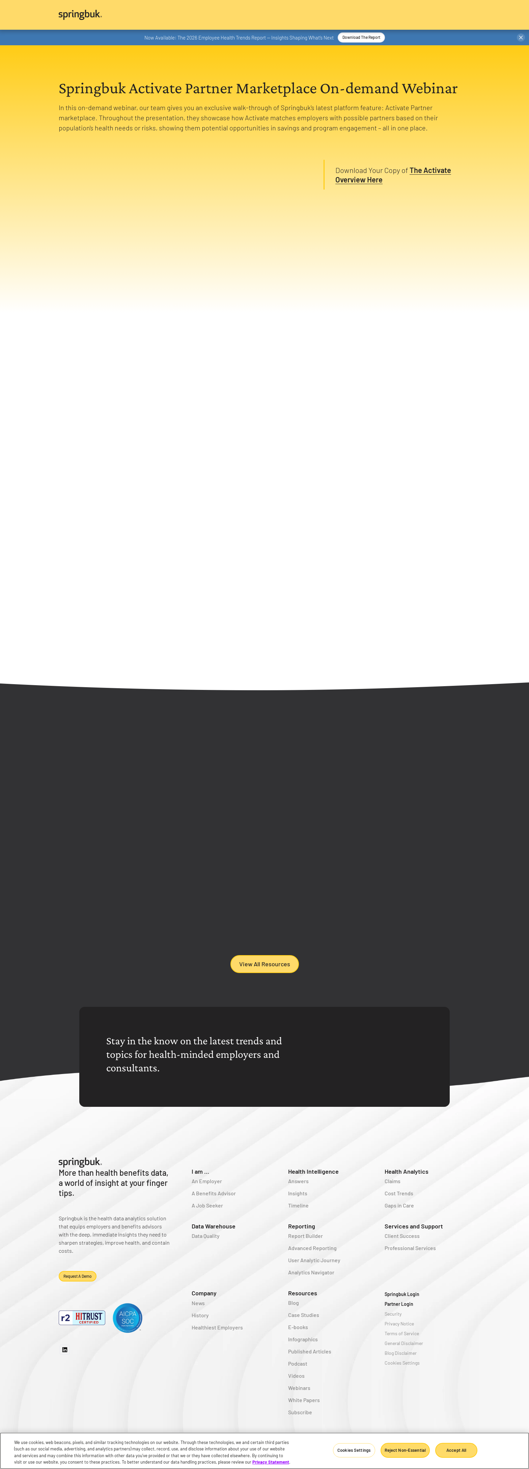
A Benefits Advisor (214, 1193)
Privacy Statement (270, 1462)
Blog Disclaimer (401, 1353)
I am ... (200, 1171)
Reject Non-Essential (405, 1450)
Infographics (303, 1339)
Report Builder (305, 1236)
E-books (298, 1327)
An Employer (207, 1181)
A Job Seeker (207, 1205)
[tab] (118, 352)
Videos (296, 1375)
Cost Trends (399, 1193)
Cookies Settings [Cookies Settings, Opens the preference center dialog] (353, 1450)
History (200, 1315)
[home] (264, 15)
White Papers (304, 1400)
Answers (298, 1181)
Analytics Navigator (311, 1272)
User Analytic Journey (314, 1260)
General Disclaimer (404, 1343)
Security (393, 1314)
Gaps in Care (399, 1205)
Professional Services (410, 1248)
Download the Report (361, 37)
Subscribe (300, 1412)
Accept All (456, 1450)
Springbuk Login (402, 1294)
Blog (293, 1302)
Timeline (298, 1205)
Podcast (297, 1363)
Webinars (299, 1388)
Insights (297, 1193)
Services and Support (414, 1226)
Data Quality (206, 1236)
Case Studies (303, 1315)
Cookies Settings (402, 1363)
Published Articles (309, 1351)
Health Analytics (406, 1171)
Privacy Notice (399, 1323)
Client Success (402, 1236)
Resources (302, 1293)
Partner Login (399, 1304)
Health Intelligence (313, 1171)
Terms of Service (402, 1333)
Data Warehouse (213, 1226)
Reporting (301, 1226)
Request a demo (77, 1276)
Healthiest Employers (217, 1327)
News (198, 1303)
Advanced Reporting (312, 1248)
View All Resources (264, 964)
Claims (392, 1181)
